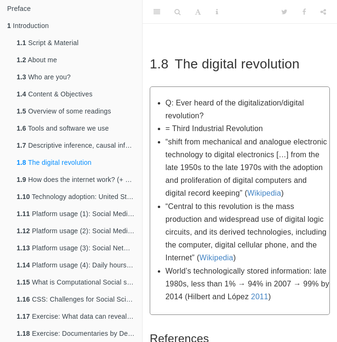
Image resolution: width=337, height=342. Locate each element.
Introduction (28, 25)
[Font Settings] (198, 12)
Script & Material (47, 43)
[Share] (323, 12)
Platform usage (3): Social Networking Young (79, 248)
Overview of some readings (64, 111)
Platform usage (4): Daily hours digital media (79, 265)
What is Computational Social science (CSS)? (79, 282)
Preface (19, 8)
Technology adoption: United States (78, 196)
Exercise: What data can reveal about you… (79, 316)
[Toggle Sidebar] (156, 12)
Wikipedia (264, 193)
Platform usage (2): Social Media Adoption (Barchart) (79, 231)
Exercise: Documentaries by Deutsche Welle (79, 333)
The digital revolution (54, 162)
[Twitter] (284, 12)
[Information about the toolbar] (217, 12)
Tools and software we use (63, 128)
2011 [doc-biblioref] (259, 297)
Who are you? (44, 77)
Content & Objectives (55, 94)
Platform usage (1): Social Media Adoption (79, 214)
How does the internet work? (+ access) (79, 179)
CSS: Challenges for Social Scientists (79, 299)
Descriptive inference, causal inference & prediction (79, 145)
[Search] (177, 12)
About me (37, 60)
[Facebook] (304, 12)
